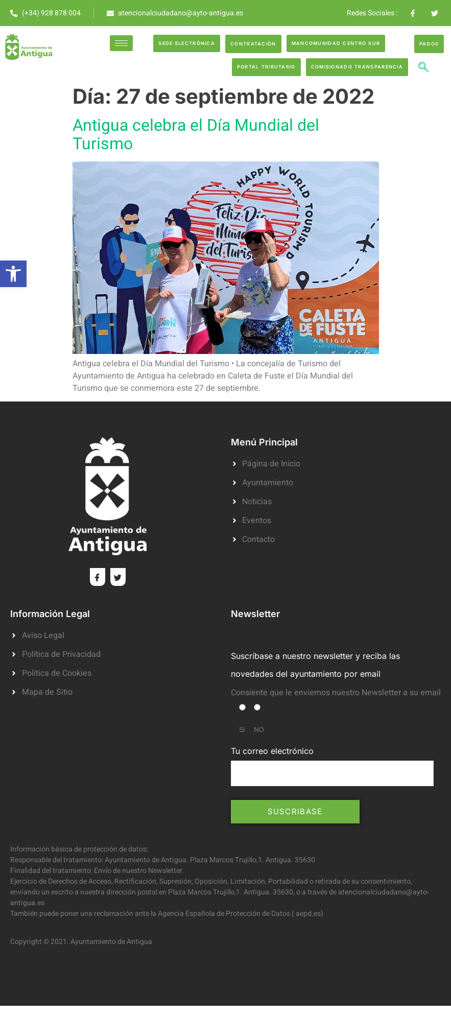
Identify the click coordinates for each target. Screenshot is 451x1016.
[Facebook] (97, 577)
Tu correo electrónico (332, 766)
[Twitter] (118, 577)
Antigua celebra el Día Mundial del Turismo (196, 134)
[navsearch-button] (423, 68)
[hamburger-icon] (121, 43)
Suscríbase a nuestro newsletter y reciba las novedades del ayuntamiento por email (315, 665)
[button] (13, 274)
